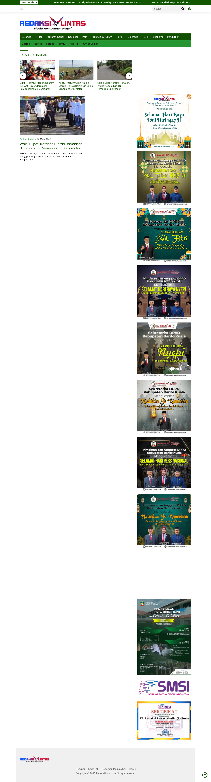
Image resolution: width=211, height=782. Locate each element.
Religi (146, 36)
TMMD (62, 43)
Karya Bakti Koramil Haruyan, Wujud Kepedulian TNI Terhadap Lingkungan (113, 85)
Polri (84, 36)
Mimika (74, 43)
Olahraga (133, 36)
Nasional (73, 36)
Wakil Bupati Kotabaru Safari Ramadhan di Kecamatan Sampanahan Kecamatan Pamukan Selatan (51, 148)
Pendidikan (173, 36)
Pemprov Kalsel (55, 36)
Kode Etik (93, 769)
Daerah (26, 43)
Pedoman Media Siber (114, 769)
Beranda (26, 36)
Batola (38, 43)
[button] (183, 8)
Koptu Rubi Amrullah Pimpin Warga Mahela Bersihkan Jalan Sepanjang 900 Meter (76, 85)
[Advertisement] (164, 70)
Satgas (50, 43)
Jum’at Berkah (90, 43)
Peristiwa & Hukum (102, 36)
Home (132, 769)
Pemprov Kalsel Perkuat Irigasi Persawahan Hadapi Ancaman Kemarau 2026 (101, 2)
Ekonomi (158, 36)
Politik (120, 36)
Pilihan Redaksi (28, 139)
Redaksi (80, 769)
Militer (39, 36)
